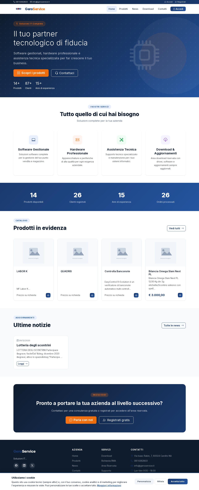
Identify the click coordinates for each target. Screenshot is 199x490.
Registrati (180, 2)
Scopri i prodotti (31, 73)
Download (148, 9)
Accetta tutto (177, 481)
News (135, 9)
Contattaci (64, 73)
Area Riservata (108, 465)
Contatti (162, 9)
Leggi (22, 363)
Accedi (168, 2)
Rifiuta (160, 481)
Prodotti (123, 9)
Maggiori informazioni (109, 485)
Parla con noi (81, 420)
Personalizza (144, 481)
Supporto (106, 470)
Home (112, 9)
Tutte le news (174, 325)
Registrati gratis (116, 420)
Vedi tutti (176, 228)
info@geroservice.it (40, 2)
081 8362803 (20, 2)
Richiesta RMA (108, 460)
